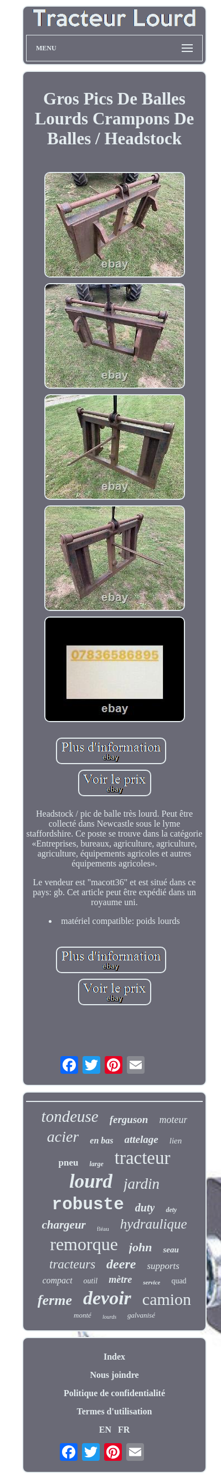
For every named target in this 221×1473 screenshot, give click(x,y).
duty (145, 1208)
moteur (173, 1119)
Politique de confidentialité (114, 1393)
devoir (107, 1298)
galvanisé (141, 1315)
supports (163, 1266)
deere (121, 1264)
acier (63, 1136)
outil (91, 1281)
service (151, 1282)
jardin (142, 1184)
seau (170, 1249)
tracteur (143, 1158)
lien (175, 1140)
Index (114, 1356)
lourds (109, 1317)
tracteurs (72, 1264)
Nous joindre (114, 1375)
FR (124, 1429)
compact (57, 1280)
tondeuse (70, 1116)
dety (171, 1210)
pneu (68, 1162)
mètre (120, 1279)
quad (178, 1281)
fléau (103, 1228)
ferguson (129, 1119)
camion (166, 1299)
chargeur (63, 1224)
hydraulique (153, 1223)
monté (82, 1315)
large (96, 1164)
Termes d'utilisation (114, 1411)
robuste (88, 1204)
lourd (90, 1181)
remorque (84, 1244)
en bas (101, 1140)
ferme (55, 1300)
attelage (141, 1139)
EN (105, 1429)
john (140, 1247)
